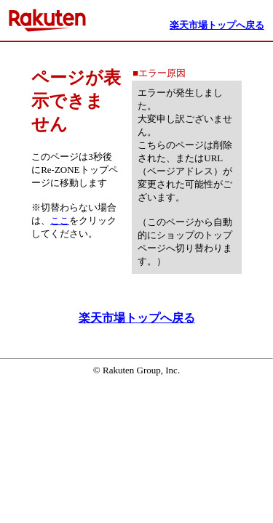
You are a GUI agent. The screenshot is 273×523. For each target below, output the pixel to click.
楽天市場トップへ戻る (137, 318)
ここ (59, 220)
